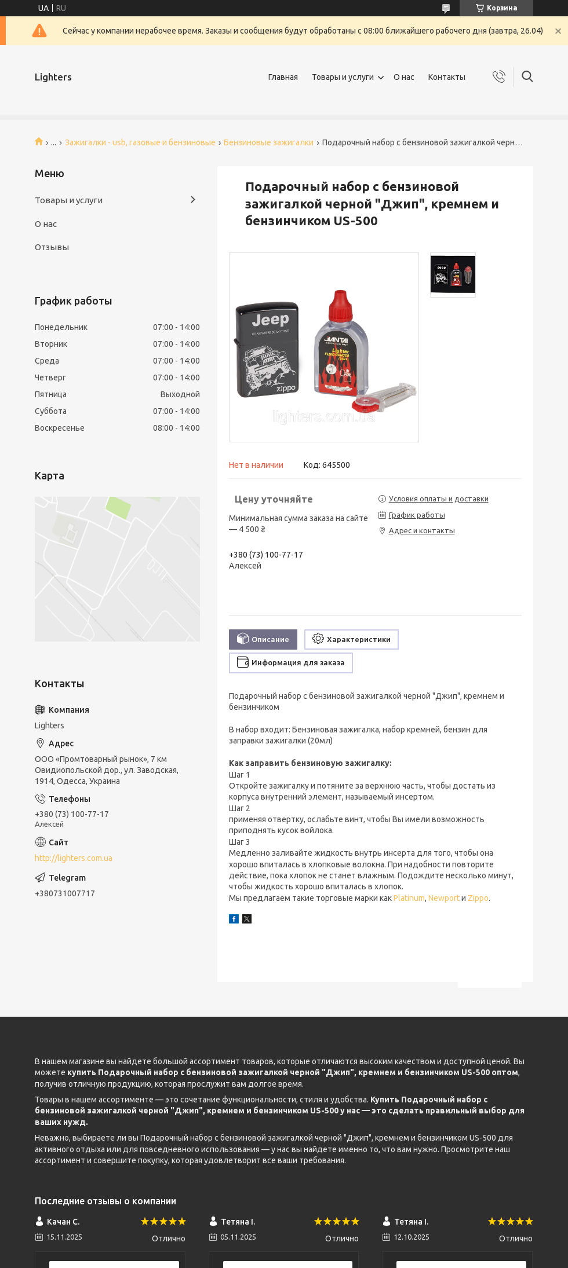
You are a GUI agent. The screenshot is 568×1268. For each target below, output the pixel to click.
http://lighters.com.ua (73, 858)
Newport (444, 898)
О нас (404, 77)
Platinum (409, 898)
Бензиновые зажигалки (269, 142)
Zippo (478, 898)
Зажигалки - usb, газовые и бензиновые (140, 142)
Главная (283, 77)
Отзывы (52, 247)
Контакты (446, 77)
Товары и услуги (343, 77)
